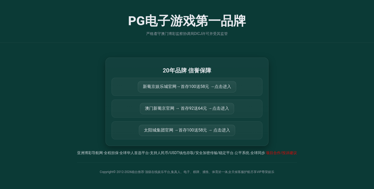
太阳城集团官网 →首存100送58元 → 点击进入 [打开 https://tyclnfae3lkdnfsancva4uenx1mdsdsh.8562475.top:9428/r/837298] (187, 130)
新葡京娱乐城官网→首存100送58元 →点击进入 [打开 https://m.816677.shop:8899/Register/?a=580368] (187, 86)
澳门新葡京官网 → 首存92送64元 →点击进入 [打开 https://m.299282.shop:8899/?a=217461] (187, 108)
